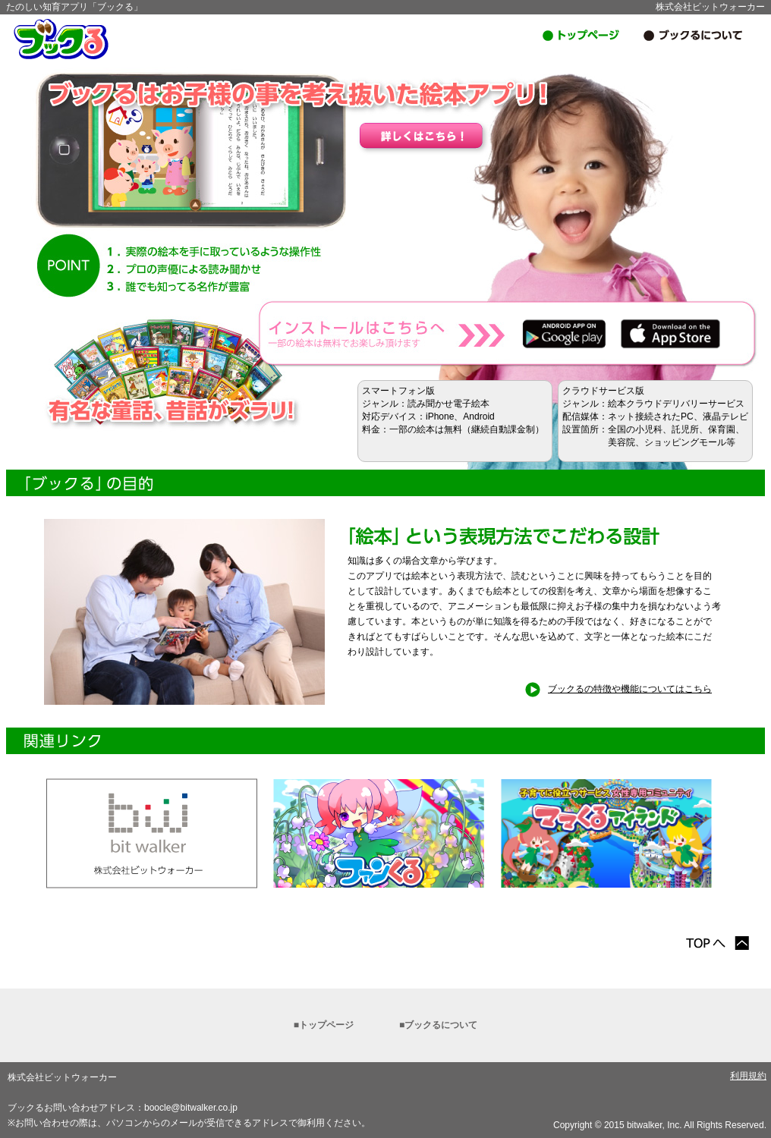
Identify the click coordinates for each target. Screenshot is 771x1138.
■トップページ (324, 1025)
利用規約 (748, 1075)
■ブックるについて (438, 1025)
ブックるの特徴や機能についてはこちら (618, 689)
